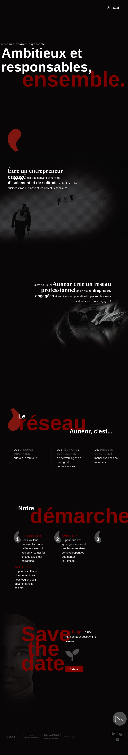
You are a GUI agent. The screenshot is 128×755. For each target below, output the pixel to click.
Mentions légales (71, 737)
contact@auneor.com (51, 738)
